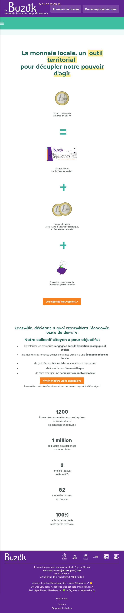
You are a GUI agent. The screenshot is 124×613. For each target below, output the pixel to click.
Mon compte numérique (101, 9)
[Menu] (2, 23)
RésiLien (86, 586)
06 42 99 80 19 (51, 4)
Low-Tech (45, 586)
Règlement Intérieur (62, 608)
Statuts (62, 604)
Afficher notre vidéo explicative (62, 380)
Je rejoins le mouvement (61, 301)
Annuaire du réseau (66, 9)
